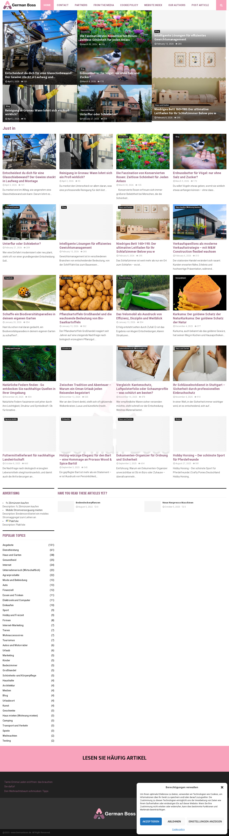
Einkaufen (66, 419)
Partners (81, 5)
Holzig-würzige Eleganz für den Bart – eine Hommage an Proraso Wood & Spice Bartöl (85, 459)
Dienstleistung (125, 278)
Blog (8, 69)
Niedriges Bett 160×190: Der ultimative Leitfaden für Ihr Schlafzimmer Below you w (188, 112)
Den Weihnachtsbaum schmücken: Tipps (26, 791)
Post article (200, 5)
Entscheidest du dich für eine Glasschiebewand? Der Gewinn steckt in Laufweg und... (38, 75)
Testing (7, 740)
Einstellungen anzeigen (205, 821)
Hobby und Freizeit (12, 348)
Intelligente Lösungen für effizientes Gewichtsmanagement (180, 38)
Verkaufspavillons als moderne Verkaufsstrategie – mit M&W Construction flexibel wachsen (195, 248)
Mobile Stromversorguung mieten (24, 510)
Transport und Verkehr (15, 725)
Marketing (8, 655)
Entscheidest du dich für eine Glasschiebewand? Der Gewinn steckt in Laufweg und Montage (29, 177)
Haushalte (8, 680)
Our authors (176, 5)
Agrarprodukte (11, 419)
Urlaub (6, 650)
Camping (8, 720)
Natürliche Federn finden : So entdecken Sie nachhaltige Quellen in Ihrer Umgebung (29, 389)
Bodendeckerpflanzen (88, 503)
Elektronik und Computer (16, 600)
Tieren (6, 630)
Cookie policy (178, 829)
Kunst (6, 705)
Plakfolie (14, 521)
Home (47, 5)
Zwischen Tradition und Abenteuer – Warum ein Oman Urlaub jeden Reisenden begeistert (85, 389)
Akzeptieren (151, 821)
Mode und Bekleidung (15, 580)
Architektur (9, 685)
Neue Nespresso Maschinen (177, 503)
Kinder (178, 419)
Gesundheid (181, 278)
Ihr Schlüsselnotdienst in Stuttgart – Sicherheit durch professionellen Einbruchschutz (199, 389)
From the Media (104, 5)
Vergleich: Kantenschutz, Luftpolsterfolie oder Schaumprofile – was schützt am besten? (142, 389)
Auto (5, 585)
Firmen (7, 620)
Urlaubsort (66, 348)
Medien (7, 690)
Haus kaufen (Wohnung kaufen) (188, 207)
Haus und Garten (87, 110)
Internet (7, 565)
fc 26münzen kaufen (17, 502)
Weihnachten (10, 735)
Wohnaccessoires (13, 635)
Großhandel (67, 278)
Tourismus (9, 640)
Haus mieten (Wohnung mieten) (20, 715)
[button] (222, 787)
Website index (153, 5)
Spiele (6, 730)
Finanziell (8, 590)
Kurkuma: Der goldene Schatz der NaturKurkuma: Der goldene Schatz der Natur (198, 318)
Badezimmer (10, 665)
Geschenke (85, 32)
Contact (63, 5)
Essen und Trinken (13, 595)
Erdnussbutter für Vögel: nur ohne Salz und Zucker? (110, 75)
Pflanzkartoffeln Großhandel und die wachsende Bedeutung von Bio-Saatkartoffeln (85, 318)
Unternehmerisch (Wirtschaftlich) (132, 348)
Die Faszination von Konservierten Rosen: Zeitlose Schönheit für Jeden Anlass (108, 38)
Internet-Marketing (13, 625)
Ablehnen (174, 821)
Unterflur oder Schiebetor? (99, 114)
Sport (6, 610)
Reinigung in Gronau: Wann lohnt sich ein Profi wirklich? (37, 112)
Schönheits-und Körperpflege (19, 675)
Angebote (9, 278)
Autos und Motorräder (15, 645)
